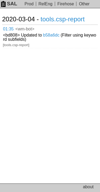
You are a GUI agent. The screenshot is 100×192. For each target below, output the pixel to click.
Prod (29, 4)
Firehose (65, 4)
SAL (9, 3)
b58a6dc (51, 35)
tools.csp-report (63, 19)
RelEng (45, 4)
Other (84, 4)
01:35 (8, 29)
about (88, 187)
